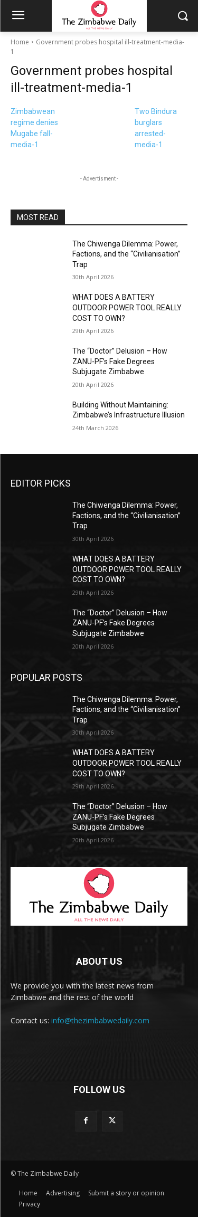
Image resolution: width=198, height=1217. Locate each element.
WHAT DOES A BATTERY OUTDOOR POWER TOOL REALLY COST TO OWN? (127, 307)
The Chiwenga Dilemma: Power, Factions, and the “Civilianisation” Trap (126, 254)
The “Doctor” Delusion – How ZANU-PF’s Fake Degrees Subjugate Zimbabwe (119, 361)
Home (20, 41)
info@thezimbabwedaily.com (100, 1020)
